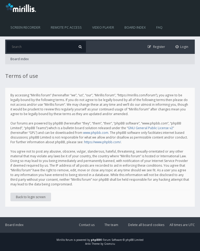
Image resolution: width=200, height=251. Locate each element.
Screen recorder (25, 27)
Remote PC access (66, 27)
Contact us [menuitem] (87, 225)
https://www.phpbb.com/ (102, 142)
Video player (103, 27)
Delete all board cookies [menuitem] (146, 225)
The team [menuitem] (111, 225)
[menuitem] (182, 47)
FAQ (159, 27)
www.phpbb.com (95, 132)
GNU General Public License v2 (150, 128)
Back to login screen (31, 197)
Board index (135, 27)
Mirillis (61, 240)
